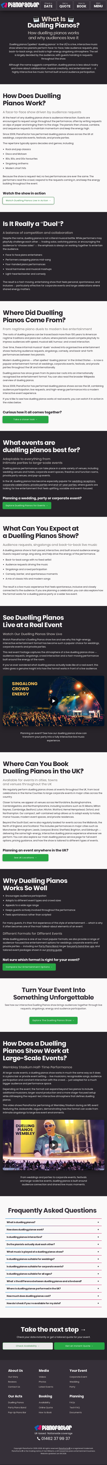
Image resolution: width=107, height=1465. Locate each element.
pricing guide (54, 950)
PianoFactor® (64, 1449)
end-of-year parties (65, 485)
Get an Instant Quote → (79, 1346)
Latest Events (46, 1387)
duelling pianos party (41, 594)
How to (81, 5)
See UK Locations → (25, 858)
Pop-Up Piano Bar (17, 1413)
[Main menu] (98, 5)
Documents (76, 1413)
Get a (64, 5)
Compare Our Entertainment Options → (29, 967)
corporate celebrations (16, 485)
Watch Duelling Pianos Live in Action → (29, 200)
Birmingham (25, 830)
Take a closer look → (25, 419)
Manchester (10, 830)
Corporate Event (78, 1377)
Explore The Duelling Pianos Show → (53, 1021)
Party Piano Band (48, 946)
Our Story (13, 1377)
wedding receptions (83, 481)
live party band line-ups (80, 946)
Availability (44, 1403)
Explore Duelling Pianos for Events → (27, 505)
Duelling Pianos (16, 1403)
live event (71, 594)
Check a (48, 5)
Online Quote (46, 1408)
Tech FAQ (75, 1408)
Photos (42, 1382)
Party (72, 1387)
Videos (42, 1377)
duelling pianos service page (65, 837)
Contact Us (14, 1387)
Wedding (74, 1382)
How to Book (45, 1413)
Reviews (12, 1382)
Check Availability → (28, 1346)
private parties (39, 485)
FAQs (72, 1403)
